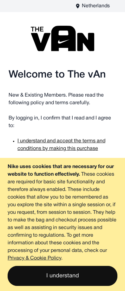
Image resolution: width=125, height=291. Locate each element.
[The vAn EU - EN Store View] (92, 6)
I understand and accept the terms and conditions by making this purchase (61, 145)
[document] (62, 224)
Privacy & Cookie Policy (34, 258)
